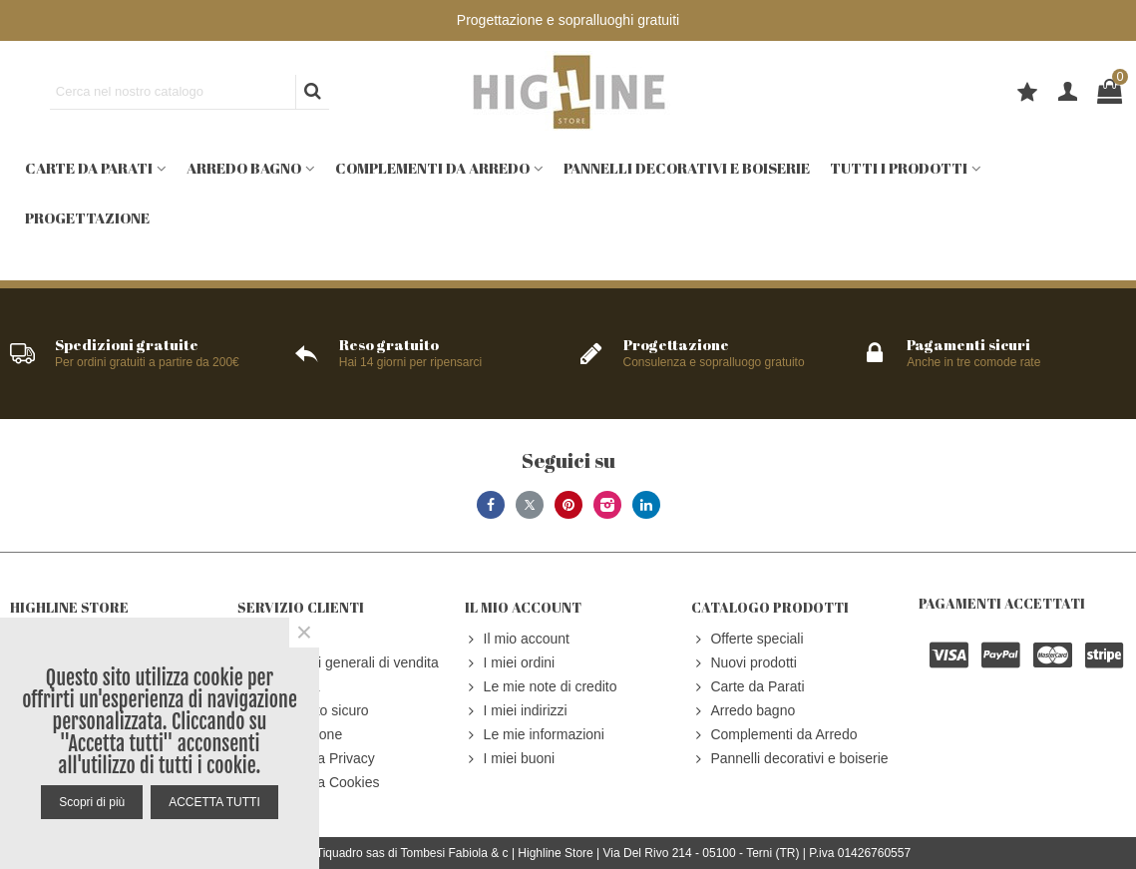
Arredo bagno (244, 168)
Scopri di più (92, 802)
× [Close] (304, 633)
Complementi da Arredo (432, 168)
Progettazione (87, 217)
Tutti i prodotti (898, 168)
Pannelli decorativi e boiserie (687, 168)
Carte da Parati (89, 168)
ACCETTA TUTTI (214, 802)
